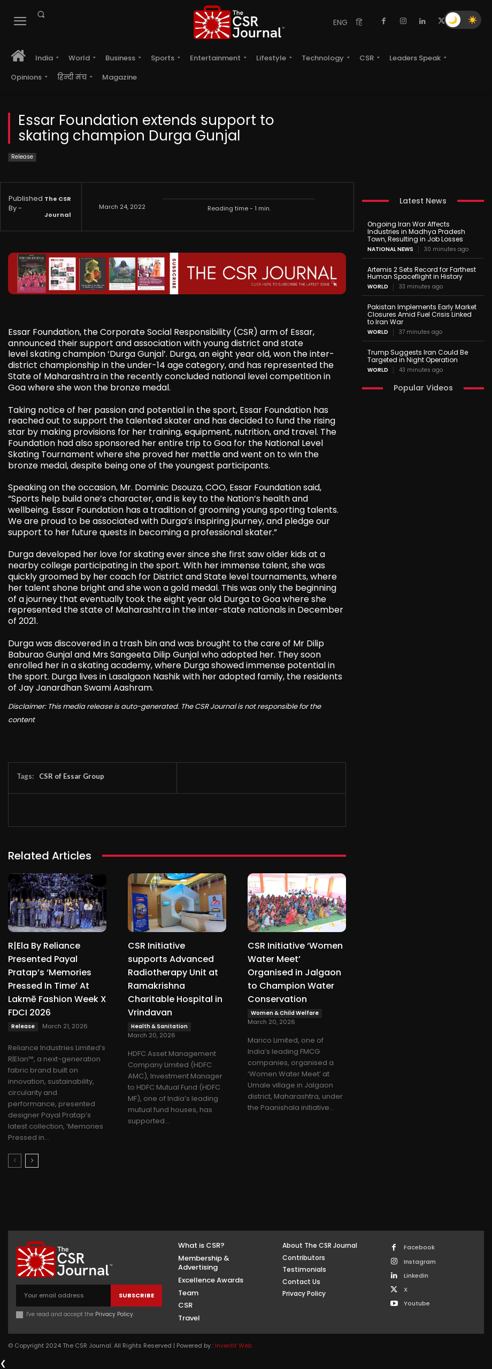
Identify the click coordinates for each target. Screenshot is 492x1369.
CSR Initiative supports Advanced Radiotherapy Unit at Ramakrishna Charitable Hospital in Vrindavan (175, 979)
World (377, 287)
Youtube (417, 1304)
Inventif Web (233, 1345)
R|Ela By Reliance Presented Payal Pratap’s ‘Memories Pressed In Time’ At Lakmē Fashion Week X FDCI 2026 (57, 979)
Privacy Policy (114, 1314)
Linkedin (416, 1276)
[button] (40, 14)
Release (22, 157)
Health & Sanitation (159, 1026)
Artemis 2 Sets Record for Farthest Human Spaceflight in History (421, 272)
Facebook (419, 1247)
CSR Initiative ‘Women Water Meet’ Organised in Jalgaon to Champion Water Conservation (295, 972)
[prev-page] (14, 1161)
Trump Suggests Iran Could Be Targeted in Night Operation (417, 355)
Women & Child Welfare (285, 1013)
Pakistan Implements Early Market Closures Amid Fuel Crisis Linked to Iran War (421, 314)
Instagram (420, 1262)
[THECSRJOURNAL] (238, 22)
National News (390, 249)
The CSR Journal (57, 206)
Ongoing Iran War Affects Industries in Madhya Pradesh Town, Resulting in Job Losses (416, 232)
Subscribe (136, 1295)
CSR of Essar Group (71, 776)
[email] (63, 1296)
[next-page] (32, 1161)
